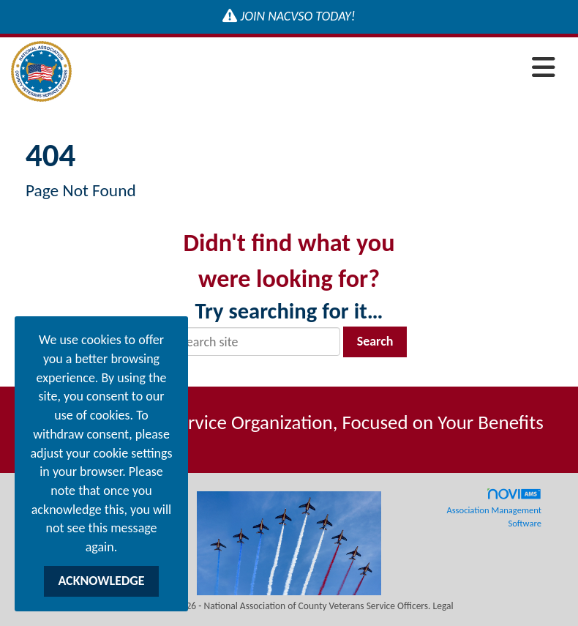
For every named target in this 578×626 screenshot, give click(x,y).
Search (375, 341)
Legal (443, 606)
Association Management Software (493, 508)
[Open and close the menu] (317, 68)
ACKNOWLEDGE (101, 581)
